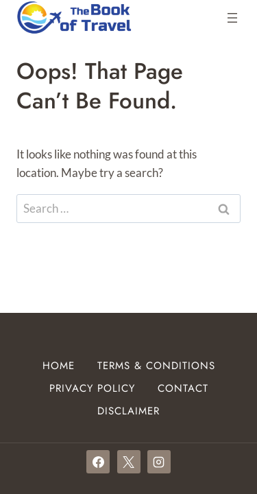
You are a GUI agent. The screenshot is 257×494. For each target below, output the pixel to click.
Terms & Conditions (156, 365)
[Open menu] (232, 18)
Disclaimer (128, 411)
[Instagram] (159, 461)
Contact (183, 388)
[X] (128, 461)
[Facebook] (98, 461)
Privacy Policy (92, 388)
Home (58, 365)
